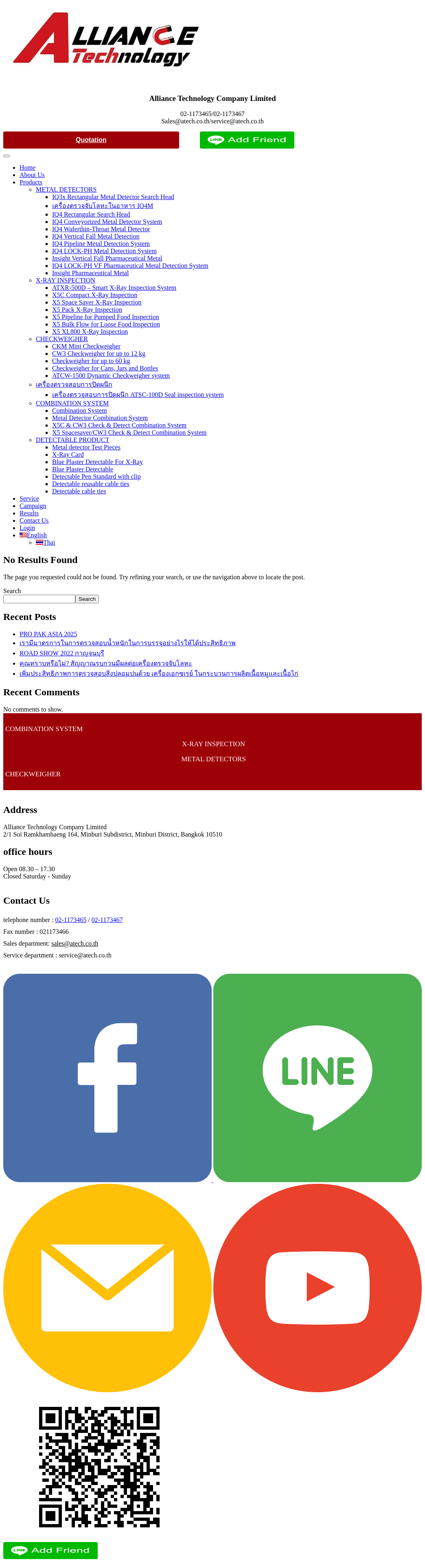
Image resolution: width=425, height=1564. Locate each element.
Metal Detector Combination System (100, 417)
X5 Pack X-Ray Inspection (87, 309)
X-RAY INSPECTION (65, 280)
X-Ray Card (68, 454)
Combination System (79, 410)
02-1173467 (107, 919)
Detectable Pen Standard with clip (96, 476)
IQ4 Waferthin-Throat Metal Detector (101, 229)
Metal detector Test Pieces (86, 447)
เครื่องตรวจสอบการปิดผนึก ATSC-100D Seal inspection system (138, 394)
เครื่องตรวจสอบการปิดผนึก (74, 384)
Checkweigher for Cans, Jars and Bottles (105, 368)
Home (27, 167)
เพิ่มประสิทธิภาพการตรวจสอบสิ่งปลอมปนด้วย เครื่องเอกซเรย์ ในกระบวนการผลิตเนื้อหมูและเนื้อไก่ (159, 673)
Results (29, 513)
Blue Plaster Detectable (82, 469)
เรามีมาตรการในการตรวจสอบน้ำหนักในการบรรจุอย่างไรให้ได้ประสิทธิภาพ (128, 643)
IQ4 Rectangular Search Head (91, 214)
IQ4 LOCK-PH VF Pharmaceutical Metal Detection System (130, 265)
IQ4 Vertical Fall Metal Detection (96, 236)
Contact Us (34, 520)
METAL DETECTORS (66, 189)
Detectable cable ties (79, 491)
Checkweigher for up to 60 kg (91, 360)
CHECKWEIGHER (62, 338)
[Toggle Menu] (6, 156)
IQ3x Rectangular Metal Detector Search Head (113, 196)
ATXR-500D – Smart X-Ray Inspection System (114, 287)
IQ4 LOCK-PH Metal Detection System (104, 251)
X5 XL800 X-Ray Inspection (90, 331)
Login (27, 527)
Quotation (91, 139)
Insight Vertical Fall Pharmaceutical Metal (107, 258)
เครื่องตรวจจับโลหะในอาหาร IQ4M (102, 205)
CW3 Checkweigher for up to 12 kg (98, 353)
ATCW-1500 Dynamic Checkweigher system (111, 375)
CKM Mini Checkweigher (86, 346)
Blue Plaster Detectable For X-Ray (97, 461)
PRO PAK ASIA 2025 (48, 634)
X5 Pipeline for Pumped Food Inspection (105, 316)
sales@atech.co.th (74, 943)
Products (31, 182)
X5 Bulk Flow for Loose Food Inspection (106, 324)
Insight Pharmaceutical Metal (90, 272)
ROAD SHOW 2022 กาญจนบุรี (62, 653)
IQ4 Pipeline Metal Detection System (101, 243)
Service (29, 498)
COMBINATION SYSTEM (72, 403)
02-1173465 (71, 919)
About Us (32, 174)
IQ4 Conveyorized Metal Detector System (107, 221)
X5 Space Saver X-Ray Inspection (97, 302)
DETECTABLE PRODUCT (73, 439)
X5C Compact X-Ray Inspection (94, 294)
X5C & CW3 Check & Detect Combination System (119, 425)
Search (12, 590)
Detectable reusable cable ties (90, 483)
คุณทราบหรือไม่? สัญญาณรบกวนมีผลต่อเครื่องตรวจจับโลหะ (106, 663)
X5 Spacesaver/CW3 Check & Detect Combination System (129, 432)
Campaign (33, 505)
